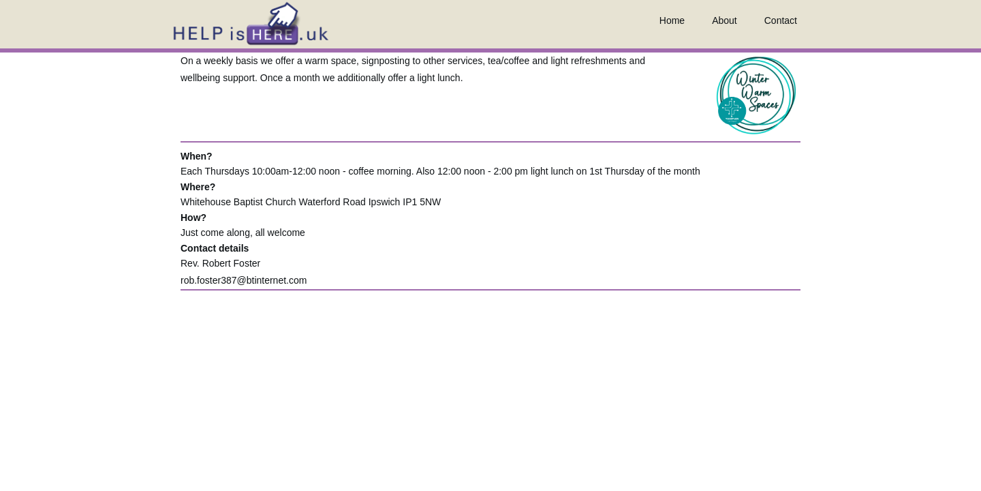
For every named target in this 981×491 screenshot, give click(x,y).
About (724, 20)
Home (672, 20)
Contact (780, 20)
